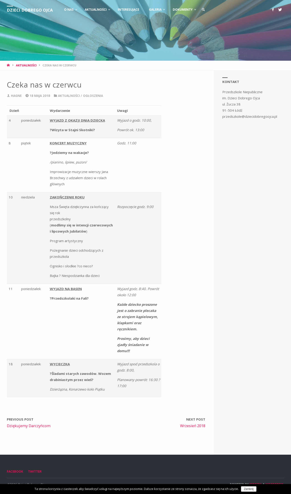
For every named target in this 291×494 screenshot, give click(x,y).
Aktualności (26, 65)
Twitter (35, 471)
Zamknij (248, 489)
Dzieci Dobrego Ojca (30, 10)
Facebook (15, 471)
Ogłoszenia (93, 96)
